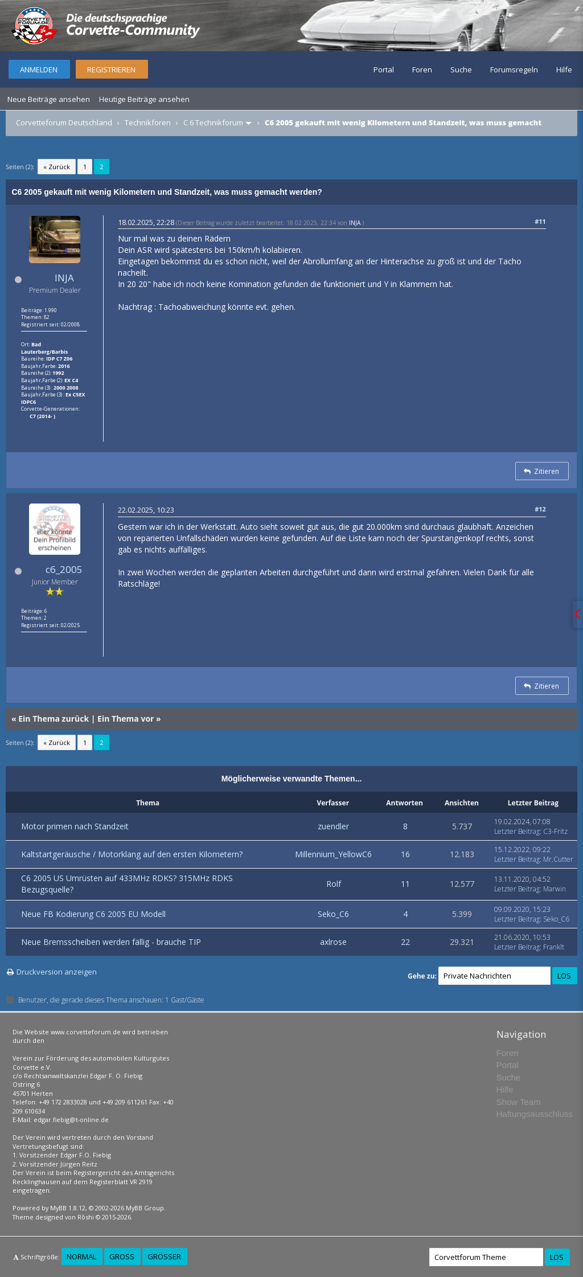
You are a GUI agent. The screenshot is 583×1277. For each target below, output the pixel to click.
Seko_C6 (333, 913)
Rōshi (85, 1217)
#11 (540, 221)
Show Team (518, 1102)
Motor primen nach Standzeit (75, 826)
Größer (164, 1256)
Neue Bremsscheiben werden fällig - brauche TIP (111, 941)
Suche (461, 69)
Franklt (553, 947)
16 (405, 854)
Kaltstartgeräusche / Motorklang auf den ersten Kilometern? (132, 854)
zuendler (333, 826)
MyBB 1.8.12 (67, 1208)
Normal (81, 1256)
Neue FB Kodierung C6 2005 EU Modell (93, 913)
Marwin (554, 889)
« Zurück (56, 166)
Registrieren (111, 69)
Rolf (333, 883)
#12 (540, 509)
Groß (121, 1256)
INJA (64, 277)
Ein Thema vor (125, 718)
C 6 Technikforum (213, 122)
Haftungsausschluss (534, 1114)
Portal (383, 69)
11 (405, 883)
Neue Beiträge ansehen (48, 99)
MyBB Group (145, 1208)
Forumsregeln (514, 69)
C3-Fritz (555, 831)
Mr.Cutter (558, 859)
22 (405, 941)
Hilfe (564, 69)
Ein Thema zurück (53, 718)
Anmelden (39, 69)
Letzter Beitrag (517, 831)
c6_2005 (64, 569)
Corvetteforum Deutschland (64, 122)
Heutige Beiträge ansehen (144, 99)
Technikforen (148, 122)
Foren (422, 69)
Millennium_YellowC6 (333, 854)
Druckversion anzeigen (57, 972)
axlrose (333, 941)
